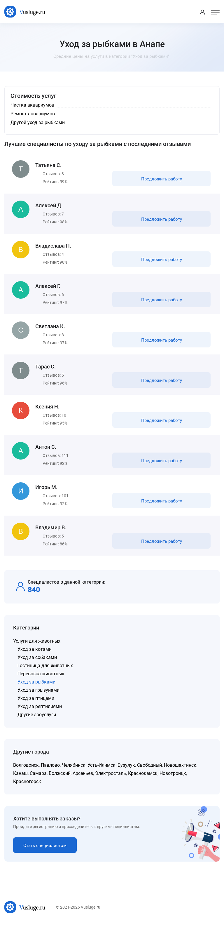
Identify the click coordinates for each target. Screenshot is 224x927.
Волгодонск (26, 768)
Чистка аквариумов (32, 105)
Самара (38, 777)
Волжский (60, 777)
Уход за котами (35, 652)
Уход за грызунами (39, 693)
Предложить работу (161, 179)
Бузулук (126, 768)
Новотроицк (173, 777)
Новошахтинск (180, 768)
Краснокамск (143, 777)
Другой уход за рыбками (37, 122)
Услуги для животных (36, 644)
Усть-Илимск (102, 768)
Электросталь (110, 777)
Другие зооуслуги (37, 718)
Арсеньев (83, 777)
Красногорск (27, 785)
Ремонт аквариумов (32, 113)
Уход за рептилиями (40, 710)
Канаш (20, 777)
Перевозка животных (41, 677)
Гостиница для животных (45, 669)
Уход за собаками (37, 661)
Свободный (149, 768)
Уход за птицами (36, 702)
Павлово (50, 768)
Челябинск (73, 768)
